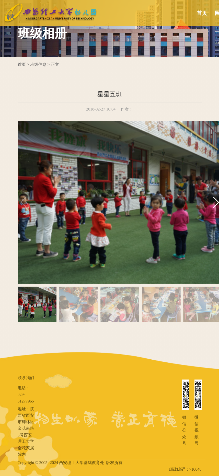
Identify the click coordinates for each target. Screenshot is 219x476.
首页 (202, 13)
